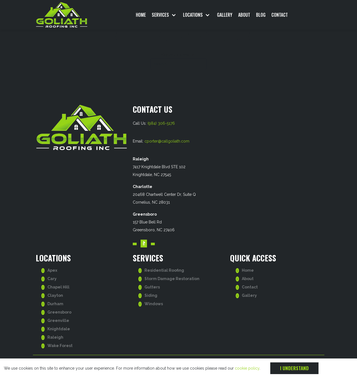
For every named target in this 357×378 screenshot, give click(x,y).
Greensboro (59, 312)
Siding (150, 295)
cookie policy (247, 368)
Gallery (224, 14)
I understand (294, 368)
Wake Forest (60, 345)
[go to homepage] (69, 15)
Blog (261, 14)
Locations (193, 14)
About (244, 14)
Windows (153, 304)
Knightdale (58, 329)
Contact (279, 14)
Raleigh (55, 337)
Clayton (55, 295)
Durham (55, 304)
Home (141, 14)
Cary (52, 278)
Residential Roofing (164, 270)
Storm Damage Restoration (171, 278)
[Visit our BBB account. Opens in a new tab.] (144, 243)
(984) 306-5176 (161, 123)
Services (160, 14)
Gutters (152, 287)
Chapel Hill (58, 287)
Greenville (58, 320)
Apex (52, 270)
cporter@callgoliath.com (166, 141)
